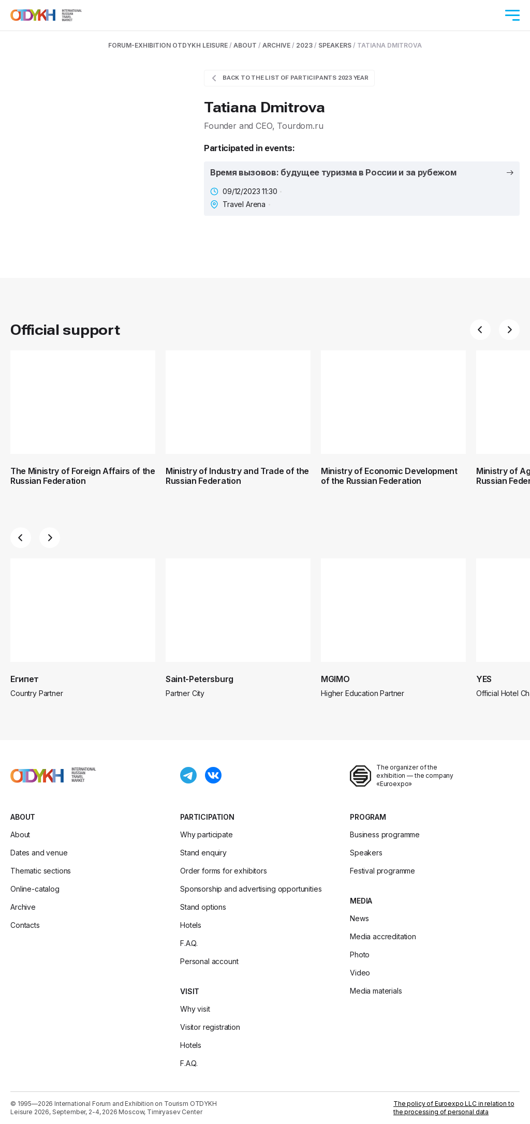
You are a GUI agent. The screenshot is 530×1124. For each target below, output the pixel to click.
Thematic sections (40, 870)
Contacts (25, 925)
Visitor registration (210, 1027)
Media (361, 900)
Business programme (385, 834)
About (22, 816)
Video (360, 972)
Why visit (195, 1008)
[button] (480, 329)
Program (368, 816)
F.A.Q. (189, 943)
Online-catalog (35, 888)
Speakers (366, 852)
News (359, 918)
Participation (207, 816)
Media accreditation (383, 936)
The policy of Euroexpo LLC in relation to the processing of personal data (453, 1108)
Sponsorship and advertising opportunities (250, 888)
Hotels (190, 925)
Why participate (206, 834)
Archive (23, 907)
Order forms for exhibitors (223, 870)
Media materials (376, 990)
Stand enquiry (203, 852)
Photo (360, 954)
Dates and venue (39, 852)
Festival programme (382, 870)
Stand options (203, 907)
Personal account (209, 961)
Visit (189, 991)
